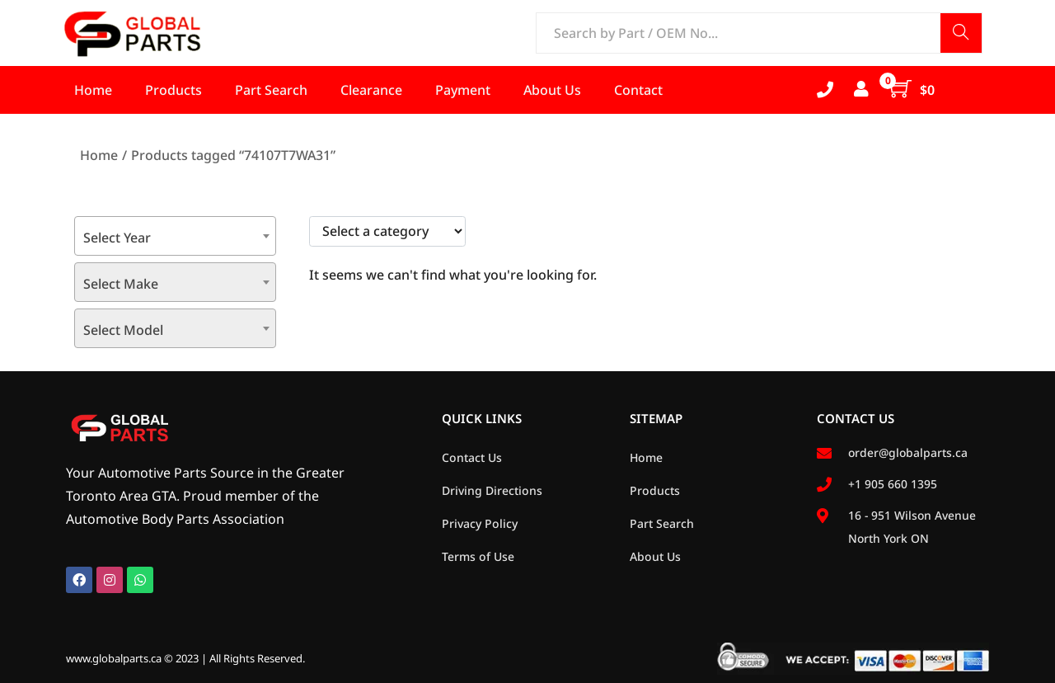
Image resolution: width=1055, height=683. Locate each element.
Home (99, 155)
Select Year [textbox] (117, 237)
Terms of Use (478, 556)
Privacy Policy (480, 523)
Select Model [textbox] (123, 330)
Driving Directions (492, 490)
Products (655, 490)
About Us (655, 556)
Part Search (662, 523)
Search (961, 34)
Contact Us (472, 457)
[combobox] (175, 236)
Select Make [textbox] (120, 284)
